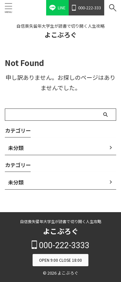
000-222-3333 (60, 245)
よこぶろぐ (61, 34)
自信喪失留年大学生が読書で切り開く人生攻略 (60, 221)
